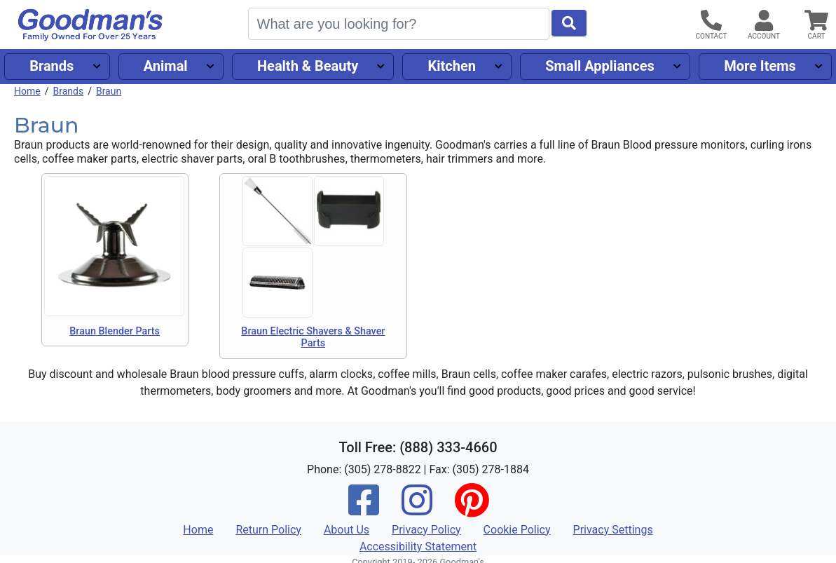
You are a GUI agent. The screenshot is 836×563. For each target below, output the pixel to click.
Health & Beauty (307, 65)
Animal (166, 65)
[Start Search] (569, 23)
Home (27, 91)
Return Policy (268, 529)
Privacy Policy (426, 529)
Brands (51, 65)
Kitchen (452, 65)
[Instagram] (417, 509)
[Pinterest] (472, 509)
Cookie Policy (517, 529)
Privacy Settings (613, 529)
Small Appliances (600, 65)
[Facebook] (363, 509)
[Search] (398, 24)
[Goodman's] (90, 24)
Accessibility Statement (418, 546)
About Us (346, 529)
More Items (760, 65)
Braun (108, 91)
